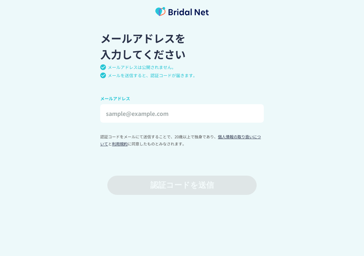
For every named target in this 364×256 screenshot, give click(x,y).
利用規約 (120, 143)
